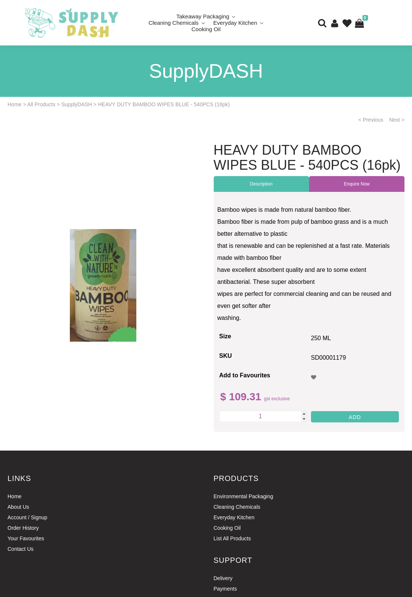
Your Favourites (26, 538)
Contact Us (20, 549)
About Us (18, 507)
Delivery (223, 578)
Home (14, 104)
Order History (23, 528)
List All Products (232, 538)
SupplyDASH (76, 104)
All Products (41, 104)
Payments (225, 589)
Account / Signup (27, 517)
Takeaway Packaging (203, 16)
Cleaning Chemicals (173, 23)
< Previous (370, 120)
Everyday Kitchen (235, 23)
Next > (396, 120)
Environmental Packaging (243, 496)
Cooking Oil (206, 29)
